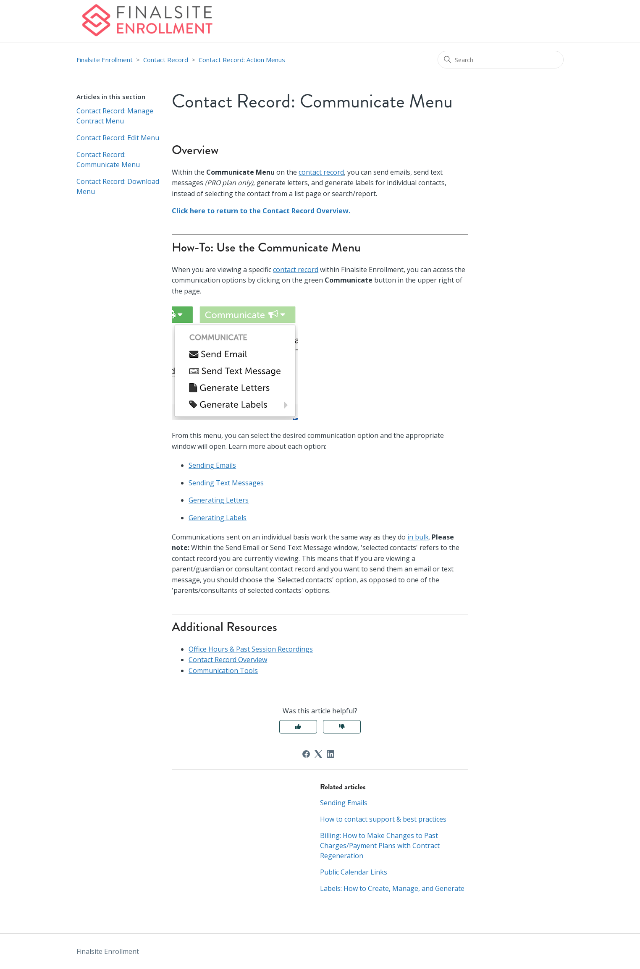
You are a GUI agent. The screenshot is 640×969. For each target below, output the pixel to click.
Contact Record (165, 59)
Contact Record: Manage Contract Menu (114, 116)
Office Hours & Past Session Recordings (251, 649)
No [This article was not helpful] (342, 726)
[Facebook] (306, 754)
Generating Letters (219, 500)
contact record (321, 172)
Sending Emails (212, 465)
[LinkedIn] (330, 754)
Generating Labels (218, 517)
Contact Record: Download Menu (117, 186)
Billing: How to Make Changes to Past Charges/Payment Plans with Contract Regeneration (380, 845)
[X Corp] (318, 754)
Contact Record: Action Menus (242, 59)
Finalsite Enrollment (104, 59)
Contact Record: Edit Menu (117, 137)
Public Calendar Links (353, 872)
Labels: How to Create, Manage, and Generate (392, 888)
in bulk (418, 537)
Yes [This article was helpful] (298, 726)
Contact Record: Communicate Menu (108, 159)
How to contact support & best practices (383, 819)
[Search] (500, 59)
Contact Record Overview (228, 659)
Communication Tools (223, 670)
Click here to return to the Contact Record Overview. (261, 210)
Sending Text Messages (226, 482)
